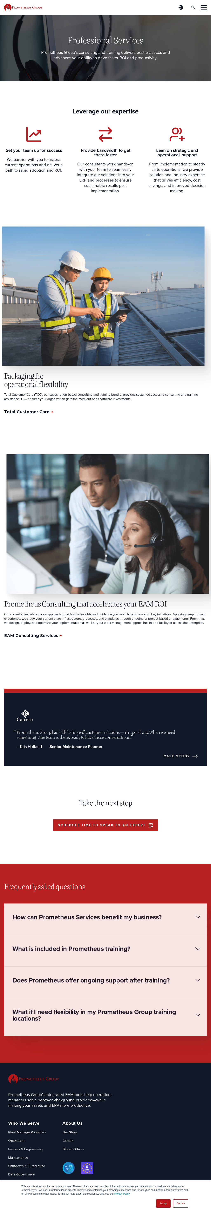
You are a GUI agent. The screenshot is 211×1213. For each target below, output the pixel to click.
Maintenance (18, 1158)
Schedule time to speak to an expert (102, 825)
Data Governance (21, 1174)
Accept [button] (163, 1203)
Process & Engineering (25, 1149)
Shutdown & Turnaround (26, 1166)
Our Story (69, 1132)
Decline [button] (181, 1203)
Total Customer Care (27, 411)
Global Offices (73, 1149)
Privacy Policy (122, 1193)
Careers (68, 1141)
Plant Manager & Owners (27, 1132)
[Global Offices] (180, 7)
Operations (16, 1141)
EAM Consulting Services (32, 635)
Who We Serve (23, 1123)
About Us (72, 1123)
